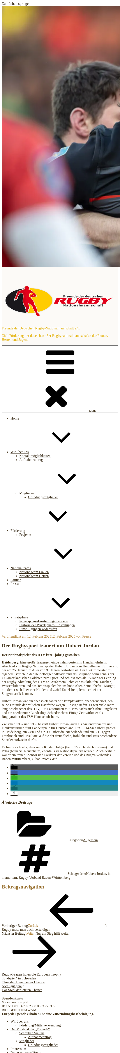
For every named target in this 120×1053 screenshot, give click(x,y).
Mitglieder (59, 493)
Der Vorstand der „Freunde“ (30, 1029)
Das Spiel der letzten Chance (22, 990)
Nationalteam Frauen (34, 572)
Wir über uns (52, 452)
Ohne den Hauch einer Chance (23, 982)
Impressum (18, 1049)
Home (15, 418)
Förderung (51, 530)
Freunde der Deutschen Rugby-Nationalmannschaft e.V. (41, 328)
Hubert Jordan (96, 873)
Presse (15, 584)
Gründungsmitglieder (43, 497)
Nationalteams (53, 568)
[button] (14, 767)
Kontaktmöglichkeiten (35, 456)
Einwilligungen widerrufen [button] (38, 629)
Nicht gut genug (13, 986)
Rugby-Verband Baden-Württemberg (45, 877)
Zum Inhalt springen (16, 3)
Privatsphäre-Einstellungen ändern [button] (43, 621)
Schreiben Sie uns (31, 1033)
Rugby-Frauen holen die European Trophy (31, 974)
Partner (16, 580)
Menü (59, 379)
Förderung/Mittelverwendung (40, 1025)
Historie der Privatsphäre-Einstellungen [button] (47, 625)
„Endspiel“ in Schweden (19, 978)
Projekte (25, 534)
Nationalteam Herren (34, 576)
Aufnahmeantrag (31, 460)
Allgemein (90, 840)
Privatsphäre (52, 617)
